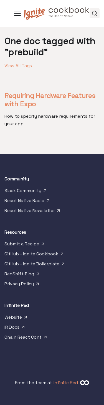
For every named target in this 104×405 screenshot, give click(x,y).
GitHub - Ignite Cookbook (34, 255)
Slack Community (25, 191)
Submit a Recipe (24, 245)
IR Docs (15, 328)
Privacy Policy (22, 285)
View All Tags (18, 66)
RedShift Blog (22, 275)
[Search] (95, 13)
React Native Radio (27, 201)
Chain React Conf (26, 338)
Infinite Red (66, 383)
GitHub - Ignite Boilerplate (34, 265)
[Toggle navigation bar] (17, 13)
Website (16, 318)
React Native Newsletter (32, 211)
